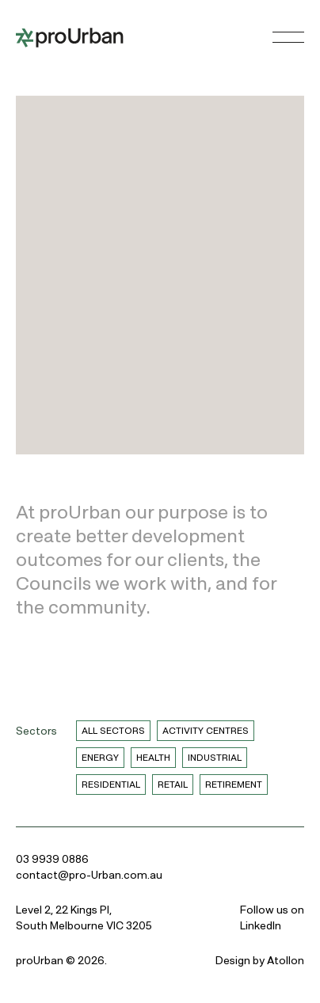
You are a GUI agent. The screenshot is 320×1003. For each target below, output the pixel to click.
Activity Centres (205, 730)
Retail (173, 784)
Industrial (215, 757)
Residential (111, 784)
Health (153, 757)
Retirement (233, 784)
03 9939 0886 (52, 859)
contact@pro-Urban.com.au (89, 875)
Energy (100, 757)
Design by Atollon (259, 960)
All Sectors (113, 730)
